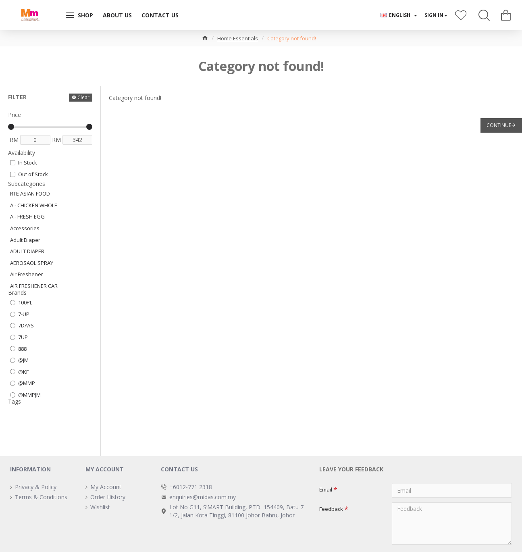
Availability (21, 152)
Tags (14, 401)
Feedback (331, 508)
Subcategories (26, 183)
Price (14, 115)
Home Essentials (237, 38)
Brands (17, 292)
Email (325, 489)
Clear (83, 97)
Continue (499, 125)
